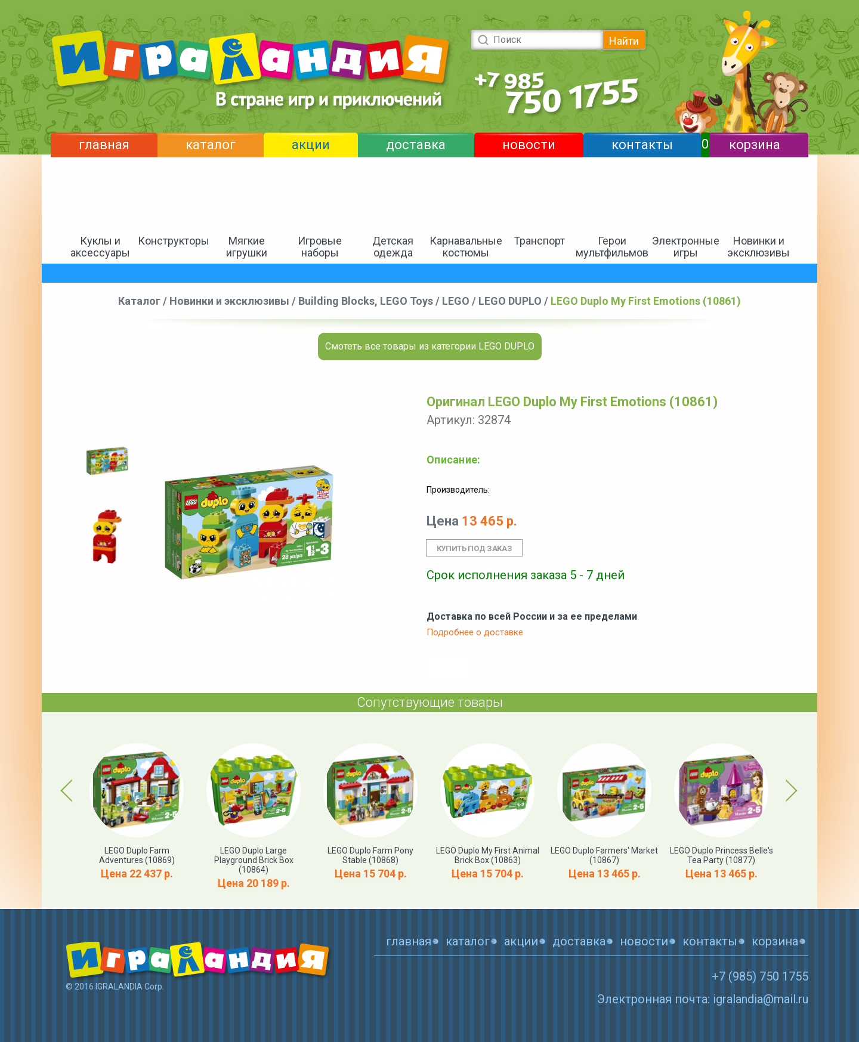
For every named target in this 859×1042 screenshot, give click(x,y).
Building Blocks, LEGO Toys (365, 301)
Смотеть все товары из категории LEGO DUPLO (429, 346)
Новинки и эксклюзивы (758, 246)
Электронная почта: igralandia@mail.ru (702, 999)
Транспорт (539, 240)
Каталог (139, 301)
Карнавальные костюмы (466, 246)
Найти (624, 41)
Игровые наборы (320, 246)
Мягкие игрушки (246, 246)
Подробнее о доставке (475, 632)
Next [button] (789, 790)
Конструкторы (173, 240)
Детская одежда (392, 246)
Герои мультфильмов (612, 246)
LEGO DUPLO (510, 301)
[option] (107, 459)
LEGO (455, 301)
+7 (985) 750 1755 (760, 976)
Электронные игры (685, 246)
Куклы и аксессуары (100, 246)
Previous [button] (68, 790)
